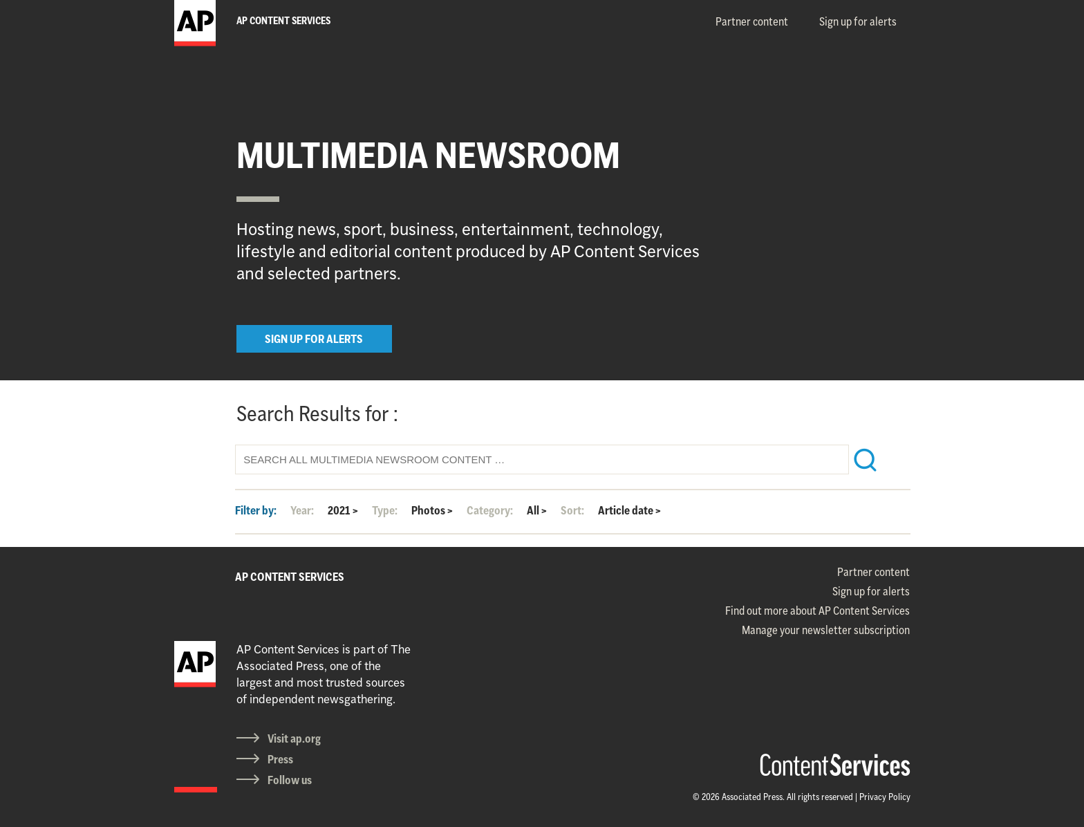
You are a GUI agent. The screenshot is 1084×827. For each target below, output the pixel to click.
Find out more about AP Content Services (817, 610)
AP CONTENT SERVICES (289, 576)
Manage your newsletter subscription (826, 630)
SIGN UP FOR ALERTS (314, 338)
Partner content (752, 21)
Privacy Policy (884, 796)
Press (280, 759)
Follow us (290, 780)
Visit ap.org (294, 738)
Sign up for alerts (858, 21)
